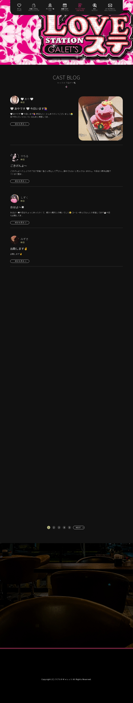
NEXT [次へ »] (78, 527)
